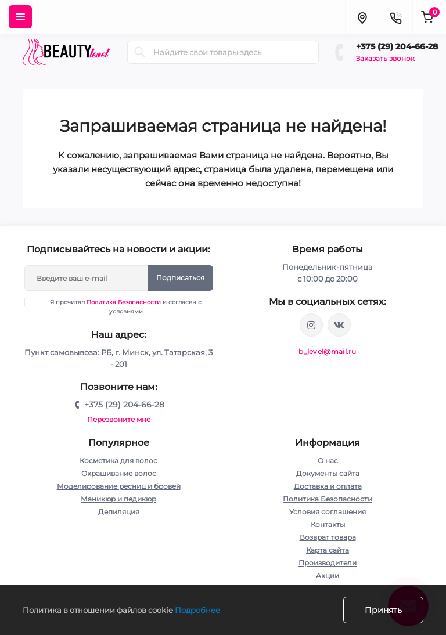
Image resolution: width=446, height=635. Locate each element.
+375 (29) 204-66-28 (397, 46)
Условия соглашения (327, 511)
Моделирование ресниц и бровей (119, 486)
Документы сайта (327, 473)
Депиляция (118, 511)
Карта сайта (327, 550)
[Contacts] (395, 17)
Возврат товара (328, 537)
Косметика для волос (118, 460)
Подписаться (180, 277)
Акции (327, 575)
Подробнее (197, 610)
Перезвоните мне (118, 419)
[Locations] (362, 17)
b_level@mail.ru (327, 351)
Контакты (328, 524)
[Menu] (20, 16)
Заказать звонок (385, 58)
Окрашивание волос (118, 473)
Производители (327, 562)
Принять (383, 610)
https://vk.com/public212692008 (339, 325)
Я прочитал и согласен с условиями (120, 306)
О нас (328, 460)
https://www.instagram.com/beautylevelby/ (311, 325)
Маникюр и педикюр (118, 499)
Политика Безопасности (124, 302)
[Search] (140, 52)
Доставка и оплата (328, 486)
